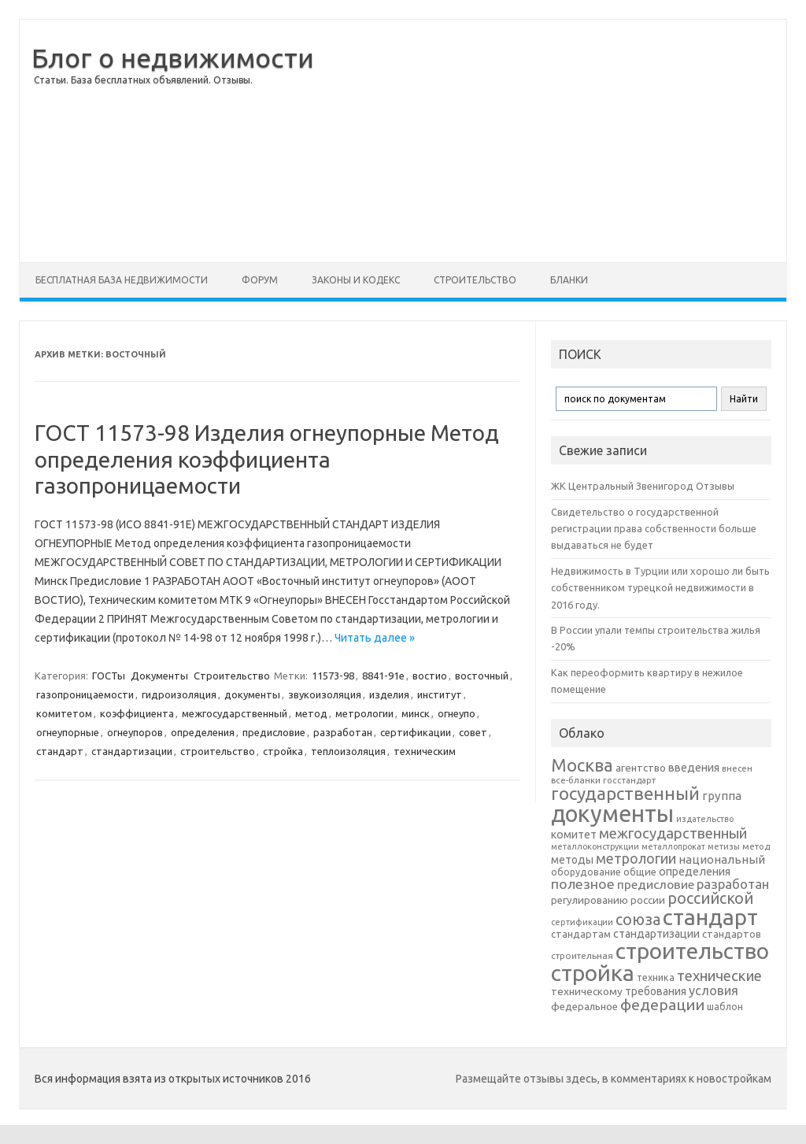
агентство (641, 767)
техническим (425, 751)
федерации (662, 1004)
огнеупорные (67, 732)
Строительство (475, 280)
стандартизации (131, 751)
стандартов (731, 933)
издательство (705, 819)
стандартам (581, 933)
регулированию (589, 900)
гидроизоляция (179, 694)
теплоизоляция (348, 751)
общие (639, 871)
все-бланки (576, 780)
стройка (283, 751)
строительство (217, 751)
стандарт (59, 751)
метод (311, 713)
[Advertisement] (550, 141)
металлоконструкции (595, 846)
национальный (721, 859)
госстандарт (629, 780)
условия (713, 990)
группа (721, 795)
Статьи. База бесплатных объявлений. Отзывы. (143, 80)
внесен (737, 768)
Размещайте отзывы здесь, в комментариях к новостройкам (613, 1078)
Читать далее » (375, 637)
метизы (724, 846)
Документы (159, 675)
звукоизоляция (324, 694)
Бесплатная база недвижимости (121, 280)
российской (710, 898)
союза (638, 919)
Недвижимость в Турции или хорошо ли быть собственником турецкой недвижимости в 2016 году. (660, 587)
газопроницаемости (85, 694)
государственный (625, 793)
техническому (587, 991)
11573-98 (333, 675)
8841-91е (383, 675)
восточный (481, 675)
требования (655, 991)
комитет (574, 834)
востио (429, 675)
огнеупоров (135, 732)
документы (252, 694)
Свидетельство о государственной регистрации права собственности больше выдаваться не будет (653, 528)
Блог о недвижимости (172, 57)
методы (572, 859)
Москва (582, 765)
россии (647, 899)
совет (473, 732)
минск (415, 713)
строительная (582, 955)
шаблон (725, 1006)
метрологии (364, 713)
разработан (342, 732)
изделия (389, 694)
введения (693, 767)
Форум (260, 280)
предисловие (273, 732)
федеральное (584, 1007)
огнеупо (456, 713)
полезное (583, 883)
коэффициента (137, 713)
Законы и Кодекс (356, 280)
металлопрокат (673, 846)
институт (439, 694)
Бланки (569, 280)
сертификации (415, 732)
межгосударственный (234, 713)
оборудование (586, 871)
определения (203, 732)
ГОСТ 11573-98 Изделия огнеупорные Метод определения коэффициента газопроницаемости (267, 459)
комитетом (64, 713)
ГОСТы (108, 675)
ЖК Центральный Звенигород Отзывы (642, 485)
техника (656, 977)
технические (719, 975)
